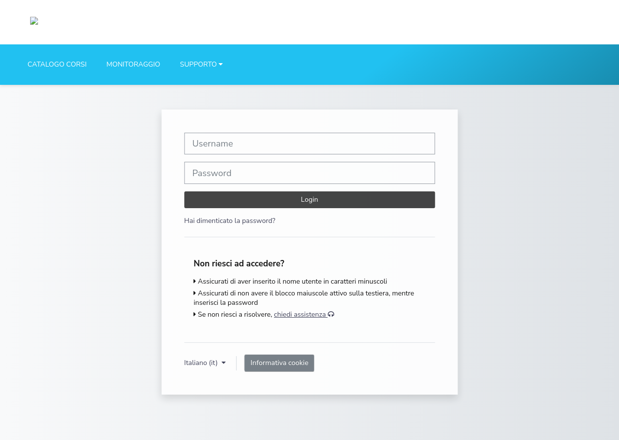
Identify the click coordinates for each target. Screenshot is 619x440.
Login (309, 199)
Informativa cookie (280, 362)
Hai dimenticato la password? (229, 220)
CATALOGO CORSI (57, 64)
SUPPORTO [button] (198, 64)
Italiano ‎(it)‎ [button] (202, 362)
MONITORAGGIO (133, 64)
